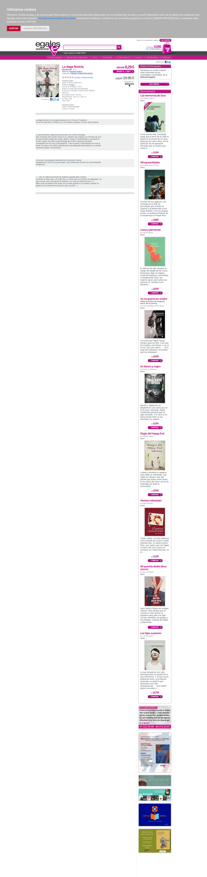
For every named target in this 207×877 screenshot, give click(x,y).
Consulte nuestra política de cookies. (57, 18)
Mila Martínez (67, 69)
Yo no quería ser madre (153, 298)
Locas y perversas (150, 229)
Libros (71, 53)
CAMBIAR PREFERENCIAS (35, 28)
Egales (72, 85)
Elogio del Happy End (152, 433)
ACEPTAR (13, 28)
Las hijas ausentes (150, 633)
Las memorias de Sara (153, 95)
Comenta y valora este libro (83, 77)
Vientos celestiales (150, 500)
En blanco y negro (150, 366)
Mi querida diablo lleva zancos (153, 568)
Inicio (66, 53)
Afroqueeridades (150, 162)
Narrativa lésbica (75, 71)
